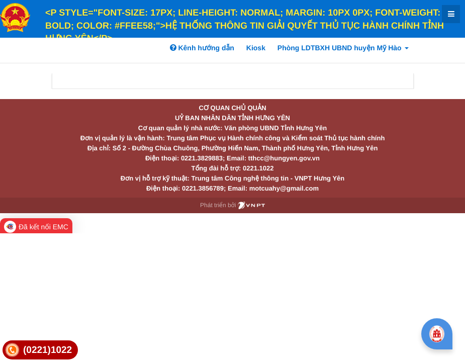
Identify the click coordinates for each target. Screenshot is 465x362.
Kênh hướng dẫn (202, 48)
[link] (40, 350)
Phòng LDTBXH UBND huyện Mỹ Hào (343, 48)
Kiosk (255, 48)
